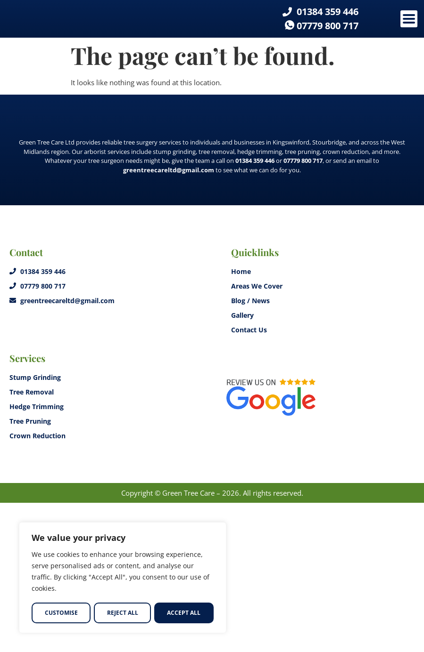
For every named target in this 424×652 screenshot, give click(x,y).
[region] (122, 578)
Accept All (184, 613)
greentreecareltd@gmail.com (168, 319)
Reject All (122, 613)
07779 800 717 (303, 310)
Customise (60, 613)
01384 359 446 (254, 310)
